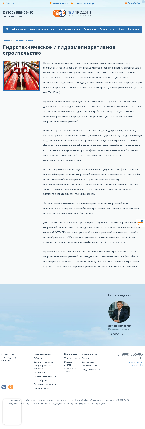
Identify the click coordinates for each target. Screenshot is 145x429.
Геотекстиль (40, 372)
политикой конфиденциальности (128, 427)
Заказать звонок (59, 3)
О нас (121, 29)
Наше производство (69, 29)
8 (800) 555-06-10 (18, 12)
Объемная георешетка (45, 376)
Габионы (38, 358)
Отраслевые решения (42, 29)
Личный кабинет (135, 3)
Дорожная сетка (42, 388)
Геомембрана (40, 380)
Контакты (133, 29)
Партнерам (90, 29)
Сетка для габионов (43, 362)
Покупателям (107, 29)
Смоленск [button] (9, 3)
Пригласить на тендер (83, 3)
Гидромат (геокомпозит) (45, 384)
